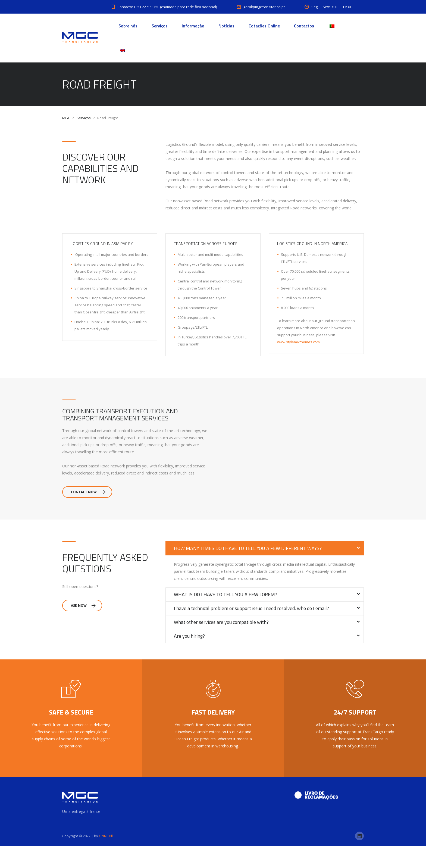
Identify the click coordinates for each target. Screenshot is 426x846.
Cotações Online (264, 26)
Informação (193, 26)
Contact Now (88, 492)
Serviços (160, 26)
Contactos (304, 26)
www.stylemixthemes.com (298, 341)
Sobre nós (127, 26)
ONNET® (106, 836)
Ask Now (83, 605)
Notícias (226, 26)
